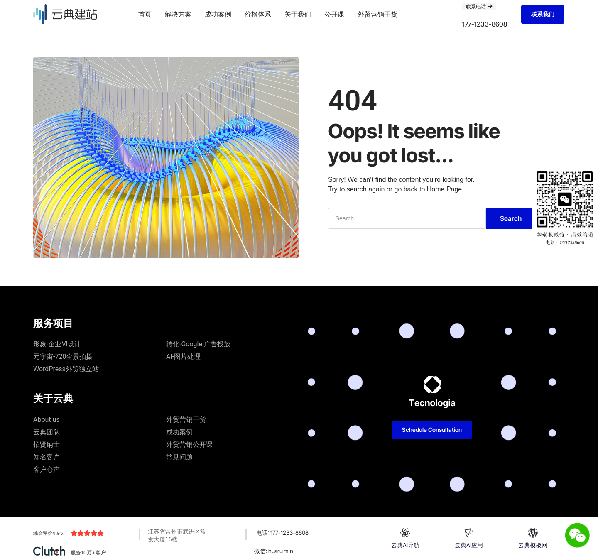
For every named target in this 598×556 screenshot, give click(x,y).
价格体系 (258, 14)
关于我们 (297, 14)
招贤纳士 (46, 444)
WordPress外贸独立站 (66, 369)
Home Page (444, 189)
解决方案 (178, 14)
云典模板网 (532, 545)
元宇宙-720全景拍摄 (63, 356)
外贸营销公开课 (189, 444)
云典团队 (46, 432)
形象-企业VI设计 (57, 344)
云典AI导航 (405, 545)
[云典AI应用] (469, 533)
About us (46, 420)
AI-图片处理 (183, 356)
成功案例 (218, 14)
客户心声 (46, 469)
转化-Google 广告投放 (198, 344)
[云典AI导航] (405, 533)
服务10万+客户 (88, 552)
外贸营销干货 (377, 14)
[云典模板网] (533, 533)
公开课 (334, 14)
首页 (145, 14)
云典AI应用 (469, 545)
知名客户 (46, 457)
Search (511, 218)
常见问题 (179, 457)
